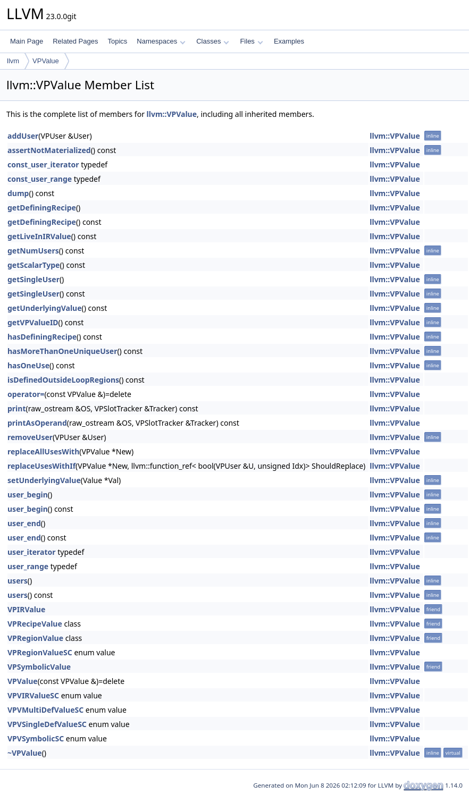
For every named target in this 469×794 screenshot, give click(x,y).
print (16, 408)
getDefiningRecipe (41, 207)
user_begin (27, 494)
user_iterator (31, 552)
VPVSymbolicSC (35, 738)
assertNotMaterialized (49, 150)
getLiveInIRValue (39, 236)
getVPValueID (32, 322)
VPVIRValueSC (33, 695)
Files (251, 41)
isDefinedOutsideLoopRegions (63, 380)
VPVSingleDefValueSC (47, 724)
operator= (25, 394)
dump (18, 193)
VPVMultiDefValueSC (45, 710)
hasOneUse (28, 365)
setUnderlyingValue (44, 480)
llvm (13, 61)
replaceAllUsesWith (43, 451)
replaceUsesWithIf (41, 466)
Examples (289, 41)
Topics (117, 41)
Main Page (26, 41)
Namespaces (161, 41)
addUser (22, 136)
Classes (212, 41)
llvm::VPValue (172, 114)
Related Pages (75, 41)
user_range (27, 566)
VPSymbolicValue (39, 667)
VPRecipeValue (34, 624)
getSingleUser (33, 279)
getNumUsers (33, 251)
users (17, 581)
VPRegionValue (35, 638)
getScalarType (33, 265)
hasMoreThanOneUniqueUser (62, 351)
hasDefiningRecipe (42, 337)
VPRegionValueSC (39, 652)
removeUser (30, 437)
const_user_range (39, 179)
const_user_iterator (43, 164)
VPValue (45, 61)
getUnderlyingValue (44, 308)
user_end (24, 523)
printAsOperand (37, 423)
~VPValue (24, 753)
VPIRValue (26, 609)
